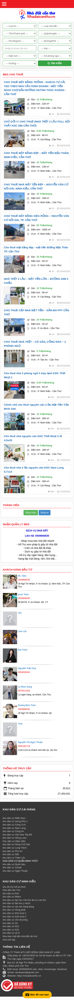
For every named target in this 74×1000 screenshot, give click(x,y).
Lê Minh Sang (25, 687)
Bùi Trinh (22, 650)
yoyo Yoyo (23, 594)
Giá (33, 99)
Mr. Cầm (22, 576)
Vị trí (33, 108)
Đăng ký (45, 512)
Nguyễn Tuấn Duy (27, 668)
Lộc (20, 613)
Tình (20, 724)
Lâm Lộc (22, 631)
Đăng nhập (30, 512)
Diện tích (35, 103)
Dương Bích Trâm (27, 705)
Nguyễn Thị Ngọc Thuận (30, 742)
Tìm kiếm (55, 63)
